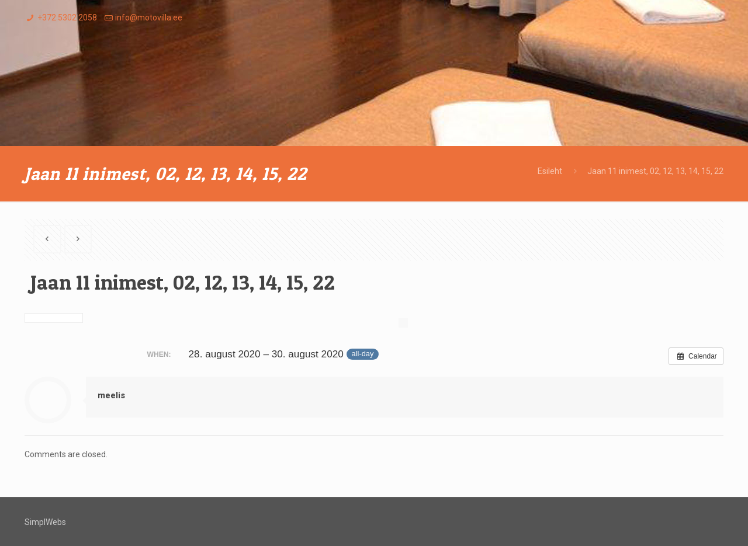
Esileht (550, 171)
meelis (111, 395)
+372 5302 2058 (67, 17)
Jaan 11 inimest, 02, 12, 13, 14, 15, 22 (655, 171)
